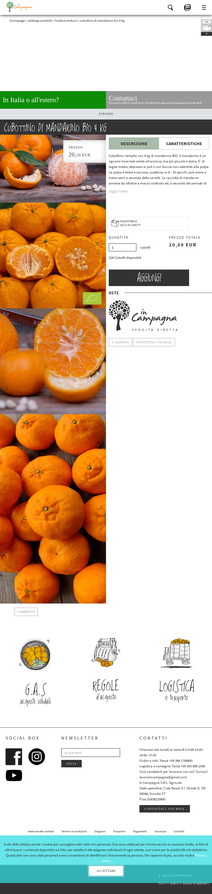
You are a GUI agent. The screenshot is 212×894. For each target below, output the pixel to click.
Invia (71, 763)
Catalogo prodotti (40, 20)
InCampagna (19, 7)
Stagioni (99, 831)
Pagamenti (140, 831)
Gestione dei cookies (41, 831)
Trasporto (119, 831)
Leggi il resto (118, 191)
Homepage (17, 20)
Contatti (179, 831)
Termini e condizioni (74, 831)
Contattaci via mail (164, 808)
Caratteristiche (184, 143)
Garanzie (160, 831)
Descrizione (134, 143)
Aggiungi (149, 278)
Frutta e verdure (66, 20)
